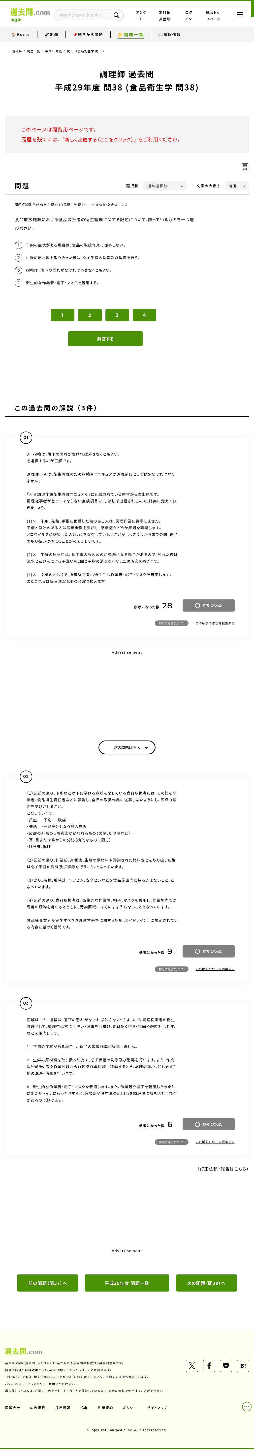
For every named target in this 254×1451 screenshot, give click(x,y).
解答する (105, 340)
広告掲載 (38, 1409)
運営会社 (12, 1409)
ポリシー (131, 1409)
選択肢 (132, 185)
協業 (85, 1409)
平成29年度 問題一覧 (127, 1284)
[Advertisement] (127, 692)
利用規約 (106, 1409)
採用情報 (63, 1409)
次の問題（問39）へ (206, 1284)
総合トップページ (213, 18)
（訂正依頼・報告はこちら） (110, 204)
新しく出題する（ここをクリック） (101, 139)
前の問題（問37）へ (48, 1284)
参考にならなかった (171, 624)
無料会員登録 (172, 18)
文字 (208, 185)
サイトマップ (158, 1409)
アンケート (152, 18)
